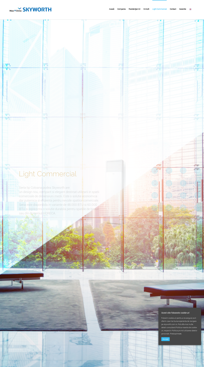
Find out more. (176, 333)
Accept (165, 339)
